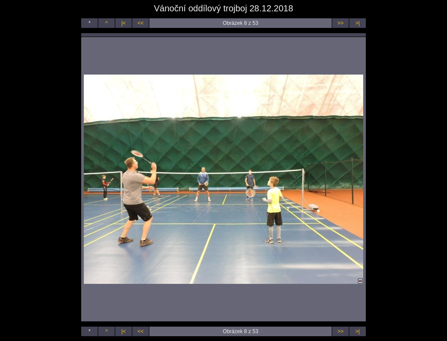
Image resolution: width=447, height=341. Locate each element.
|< (123, 23)
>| (357, 23)
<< (141, 23)
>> (340, 23)
